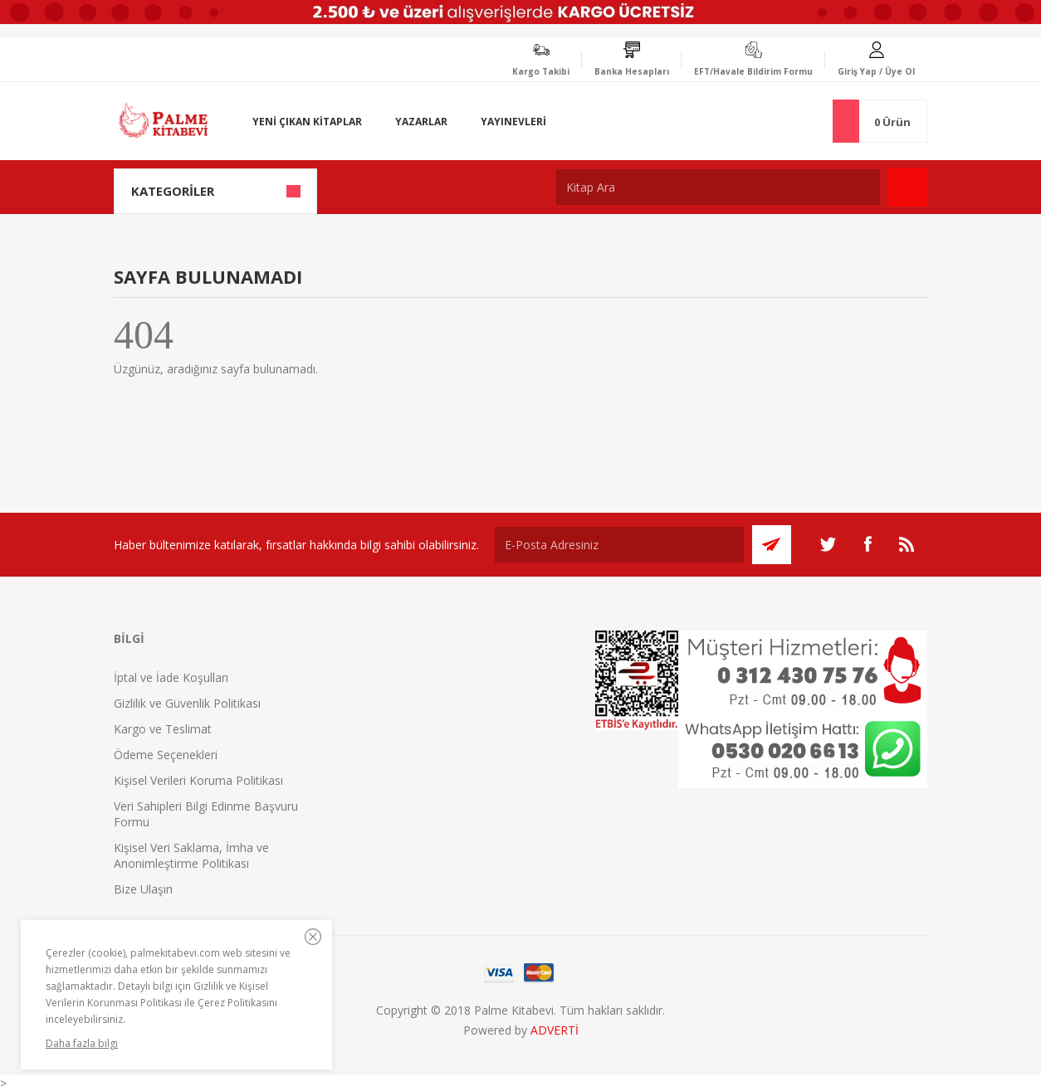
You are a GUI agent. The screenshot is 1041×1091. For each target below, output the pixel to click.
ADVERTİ (554, 1030)
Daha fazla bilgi (82, 1043)
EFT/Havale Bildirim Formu (753, 71)
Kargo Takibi (540, 71)
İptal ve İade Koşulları (171, 677)
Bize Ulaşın (143, 889)
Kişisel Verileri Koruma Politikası (198, 780)
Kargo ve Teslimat (163, 729)
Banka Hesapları (631, 71)
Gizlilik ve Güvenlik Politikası (187, 703)
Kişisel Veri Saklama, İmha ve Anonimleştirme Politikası (191, 855)
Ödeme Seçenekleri (165, 754)
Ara (907, 187)
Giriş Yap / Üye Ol (876, 71)
